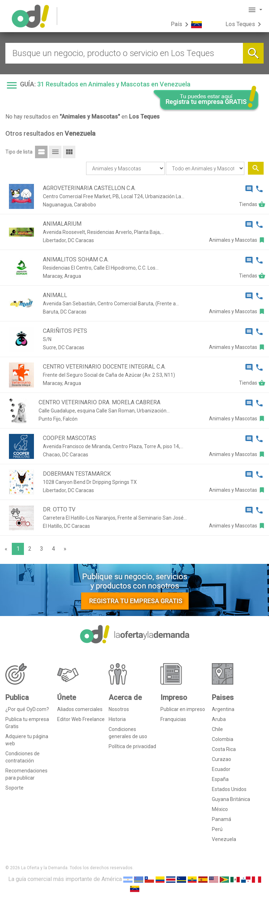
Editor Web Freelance (81, 719)
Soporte (14, 788)
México (220, 809)
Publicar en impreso (182, 709)
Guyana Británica (231, 799)
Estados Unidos (229, 789)
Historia (117, 719)
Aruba (219, 719)
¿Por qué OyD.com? (27, 709)
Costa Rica (224, 749)
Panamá (221, 819)
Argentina (223, 709)
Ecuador (221, 769)
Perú (217, 829)
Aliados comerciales (80, 709)
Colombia (222, 739)
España (220, 779)
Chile (217, 729)
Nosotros (119, 709)
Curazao (221, 759)
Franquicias (173, 719)
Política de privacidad (132, 746)
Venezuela (224, 839)
